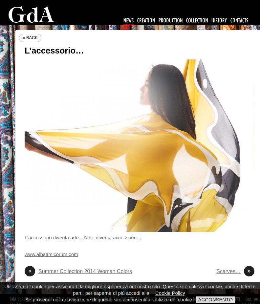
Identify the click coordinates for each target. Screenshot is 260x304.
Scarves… (235, 271)
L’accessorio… (54, 50)
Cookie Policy (170, 293)
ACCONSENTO (215, 299)
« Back (30, 37)
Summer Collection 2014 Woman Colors (78, 271)
